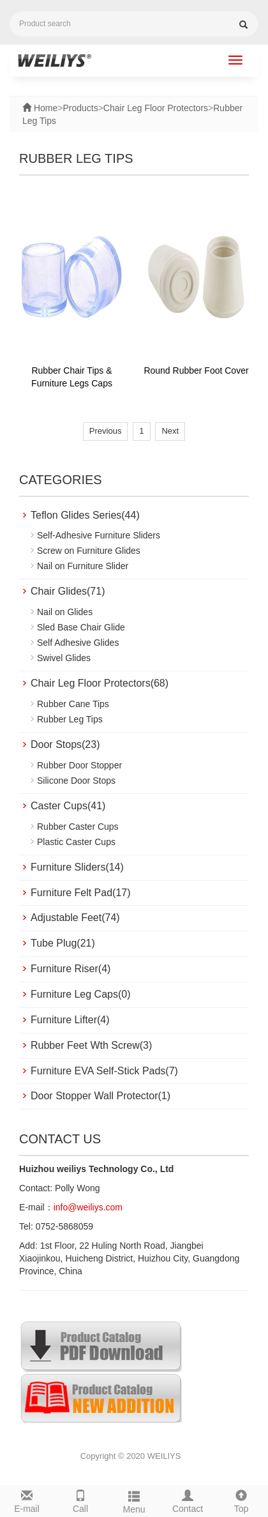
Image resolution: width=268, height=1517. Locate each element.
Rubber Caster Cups (78, 826)
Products (80, 108)
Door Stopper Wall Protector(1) (100, 1095)
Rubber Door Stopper (79, 765)
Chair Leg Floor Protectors (155, 108)
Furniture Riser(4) (70, 968)
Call (80, 1500)
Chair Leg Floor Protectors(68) (99, 683)
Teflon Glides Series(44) (85, 515)
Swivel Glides (64, 658)
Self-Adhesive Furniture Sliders (98, 535)
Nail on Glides (65, 612)
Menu (134, 1500)
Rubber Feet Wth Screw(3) (91, 1045)
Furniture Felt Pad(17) (81, 892)
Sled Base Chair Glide (81, 627)
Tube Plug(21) (63, 943)
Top (241, 1500)
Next (170, 431)
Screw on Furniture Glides (88, 550)
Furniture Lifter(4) (70, 1019)
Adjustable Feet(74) (75, 917)
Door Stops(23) (65, 744)
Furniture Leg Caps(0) (81, 994)
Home (44, 108)
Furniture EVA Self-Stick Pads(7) (104, 1070)
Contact (187, 1500)
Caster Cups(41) (68, 805)
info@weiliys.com (88, 1207)
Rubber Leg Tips (70, 719)
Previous (105, 431)
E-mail (27, 1500)
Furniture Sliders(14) (77, 867)
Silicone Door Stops (76, 780)
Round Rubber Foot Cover (196, 370)
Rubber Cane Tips (73, 704)
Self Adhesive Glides (78, 642)
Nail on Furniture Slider (82, 566)
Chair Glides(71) (68, 591)
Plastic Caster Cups (76, 842)
